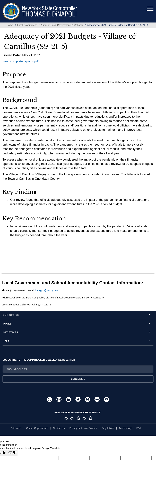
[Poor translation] (12, 453)
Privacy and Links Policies (83, 428)
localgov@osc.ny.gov (46, 290)
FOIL (139, 428)
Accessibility (125, 428)
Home (10, 25)
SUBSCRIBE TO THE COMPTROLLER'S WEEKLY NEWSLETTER (39, 360)
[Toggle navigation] (150, 8)
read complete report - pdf (21, 61)
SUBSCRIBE (78, 379)
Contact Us (59, 428)
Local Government (27, 25)
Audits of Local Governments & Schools (62, 25)
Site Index (16, 428)
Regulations (108, 428)
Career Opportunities (37, 428)
